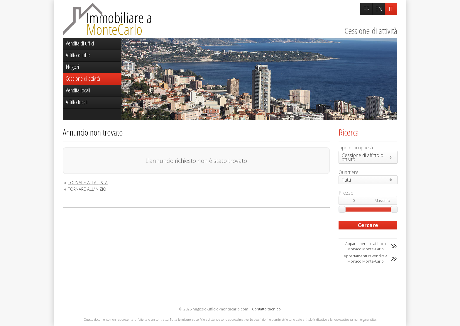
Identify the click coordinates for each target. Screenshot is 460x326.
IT (391, 9)
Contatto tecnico (266, 309)
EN (379, 9)
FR (366, 9)
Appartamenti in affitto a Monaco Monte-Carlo (365, 246)
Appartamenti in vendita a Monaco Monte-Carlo (365, 258)
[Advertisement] (196, 255)
